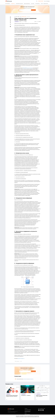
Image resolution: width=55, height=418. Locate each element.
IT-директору (13, 3)
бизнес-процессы (17, 361)
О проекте (26, 408)
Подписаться (33, 371)
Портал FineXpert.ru (21, 358)
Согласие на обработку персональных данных (27, 411)
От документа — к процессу (25, 395)
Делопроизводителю (27, 3)
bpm (21, 361)
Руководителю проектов (19, 3)
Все (7, 3)
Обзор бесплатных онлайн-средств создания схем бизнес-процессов (12, 396)
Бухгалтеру (32, 3)
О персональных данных (28, 409)
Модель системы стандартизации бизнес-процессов (41, 396)
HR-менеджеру (37, 3)
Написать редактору (27, 414)
